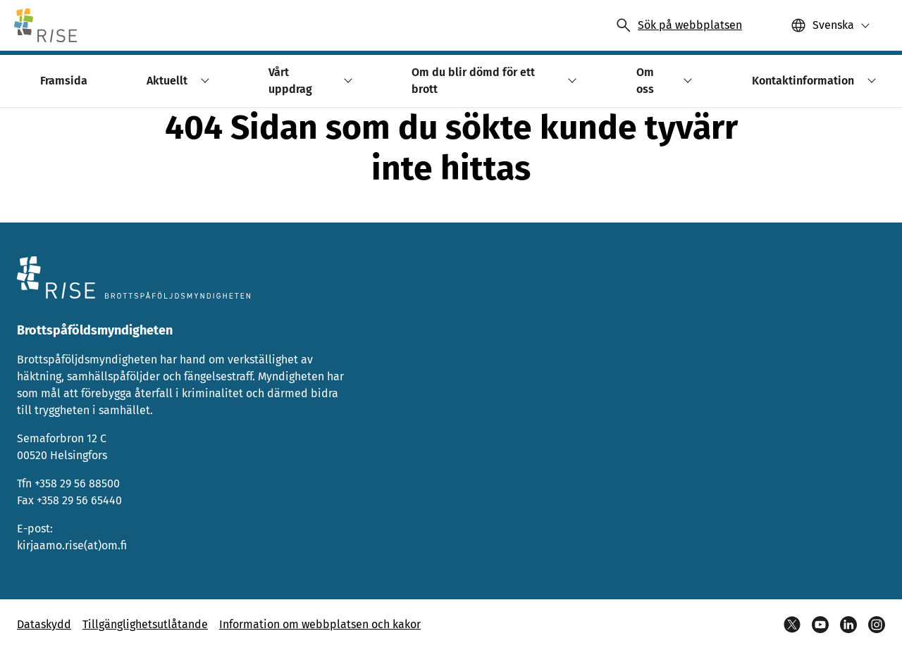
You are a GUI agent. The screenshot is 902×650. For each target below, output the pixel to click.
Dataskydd (44, 624)
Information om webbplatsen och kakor (320, 624)
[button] (830, 25)
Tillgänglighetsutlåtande (145, 624)
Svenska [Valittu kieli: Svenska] (833, 25)
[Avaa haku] (678, 25)
